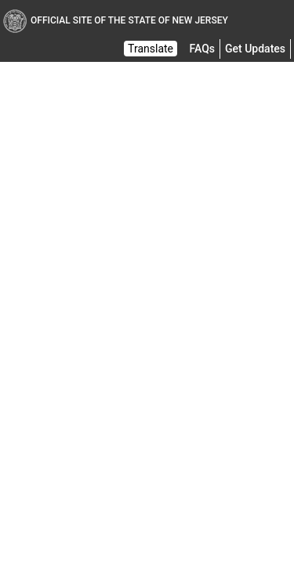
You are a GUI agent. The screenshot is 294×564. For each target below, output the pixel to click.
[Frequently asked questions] (202, 48)
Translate (150, 48)
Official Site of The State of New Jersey (115, 20)
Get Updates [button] (255, 48)
